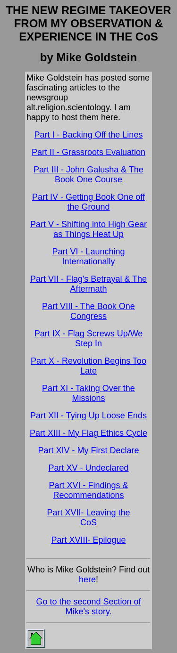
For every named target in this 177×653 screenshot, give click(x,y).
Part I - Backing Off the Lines (88, 134)
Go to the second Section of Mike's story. (88, 606)
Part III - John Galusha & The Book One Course (88, 174)
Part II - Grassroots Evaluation (88, 152)
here (87, 579)
